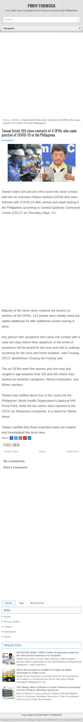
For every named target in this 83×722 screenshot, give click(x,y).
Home (6, 120)
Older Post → (74, 451)
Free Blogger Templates (71, 720)
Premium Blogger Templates (32, 720)
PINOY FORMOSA (41, 5)
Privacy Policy (12, 621)
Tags (21, 603)
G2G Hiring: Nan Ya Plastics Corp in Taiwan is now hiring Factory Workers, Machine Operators (48, 688)
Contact (8, 626)
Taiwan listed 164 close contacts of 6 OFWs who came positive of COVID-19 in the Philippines (39, 133)
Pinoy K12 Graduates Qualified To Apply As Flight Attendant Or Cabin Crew (44, 671)
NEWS (15, 120)
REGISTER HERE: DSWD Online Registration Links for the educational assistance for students (47, 654)
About (7, 636)
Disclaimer (10, 631)
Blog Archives (37, 603)
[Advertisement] (41, 75)
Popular (8, 603)
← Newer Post (10, 451)
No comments (8, 140)
